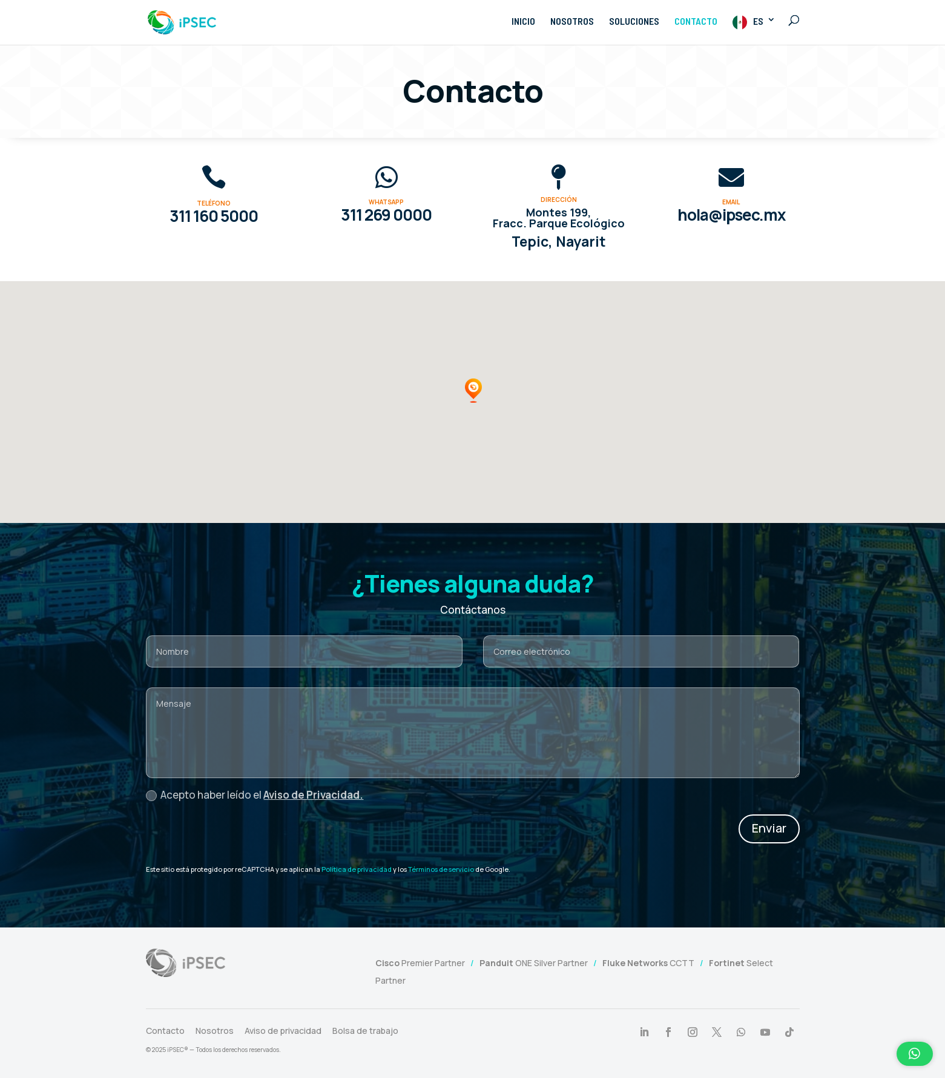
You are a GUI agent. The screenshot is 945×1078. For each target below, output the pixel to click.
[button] (473, 390)
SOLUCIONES (634, 22)
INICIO (523, 22)
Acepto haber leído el (254, 795)
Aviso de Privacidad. (313, 795)
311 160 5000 (214, 216)
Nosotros (215, 1030)
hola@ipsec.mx (731, 215)
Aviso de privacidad (283, 1030)
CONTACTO (695, 22)
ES (758, 21)
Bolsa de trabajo (365, 1030)
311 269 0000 (386, 215)
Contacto (165, 1030)
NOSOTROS (572, 22)
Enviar (769, 828)
